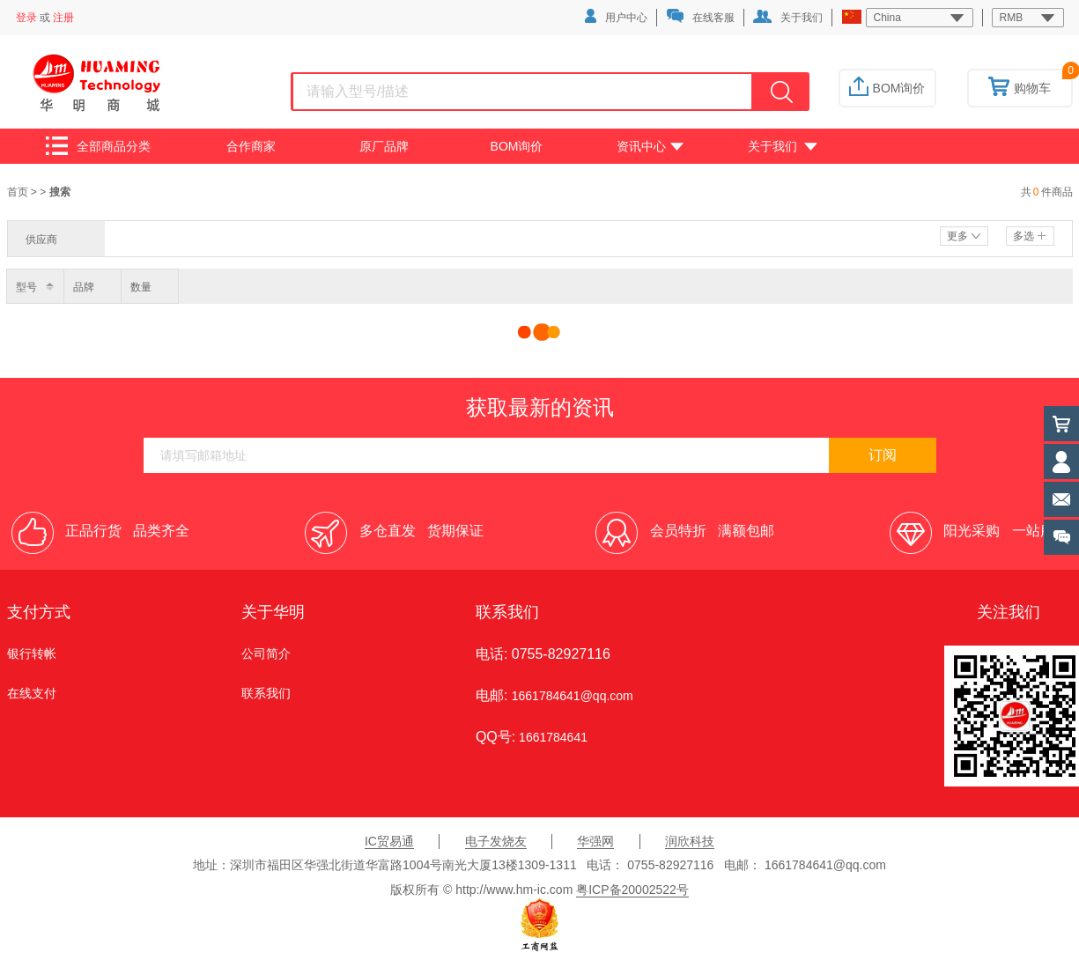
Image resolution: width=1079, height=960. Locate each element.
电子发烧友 (496, 841)
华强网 (595, 841)
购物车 (1019, 88)
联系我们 (266, 693)
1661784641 (551, 737)
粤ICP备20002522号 (632, 889)
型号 (26, 287)
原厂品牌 (384, 146)
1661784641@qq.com (572, 696)
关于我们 (788, 17)
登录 (26, 17)
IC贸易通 (389, 841)
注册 (63, 17)
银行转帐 (31, 653)
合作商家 (251, 146)
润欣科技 (689, 841)
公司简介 (266, 653)
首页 (19, 192)
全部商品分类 (98, 146)
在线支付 (31, 693)
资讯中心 (650, 146)
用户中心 (616, 16)
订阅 (882, 454)
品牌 (83, 287)
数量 (141, 287)
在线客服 (700, 16)
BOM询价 (887, 88)
